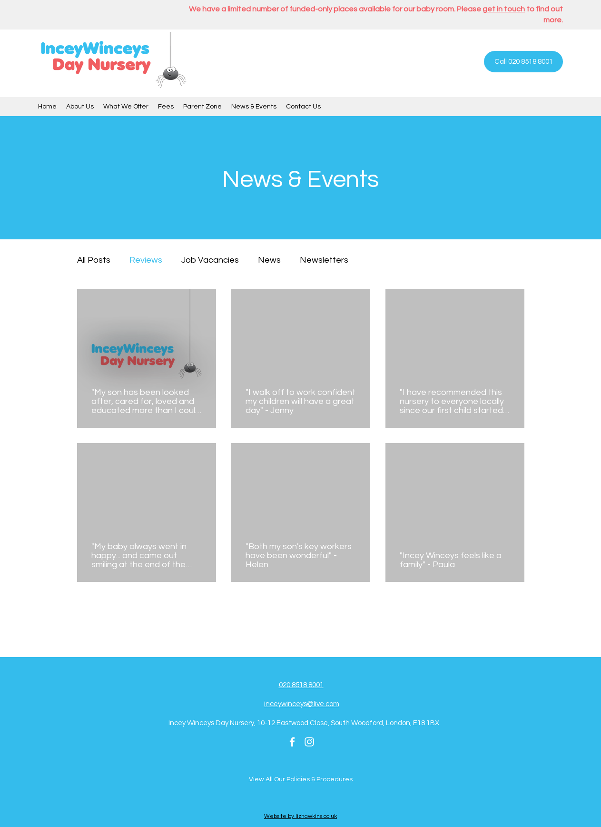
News (269, 260)
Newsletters (324, 260)
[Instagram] (309, 742)
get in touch (504, 9)
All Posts (93, 260)
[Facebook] (292, 742)
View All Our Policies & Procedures (301, 779)
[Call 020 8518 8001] (523, 61)
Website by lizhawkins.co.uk (300, 816)
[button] (80, 106)
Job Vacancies (210, 260)
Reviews (145, 260)
